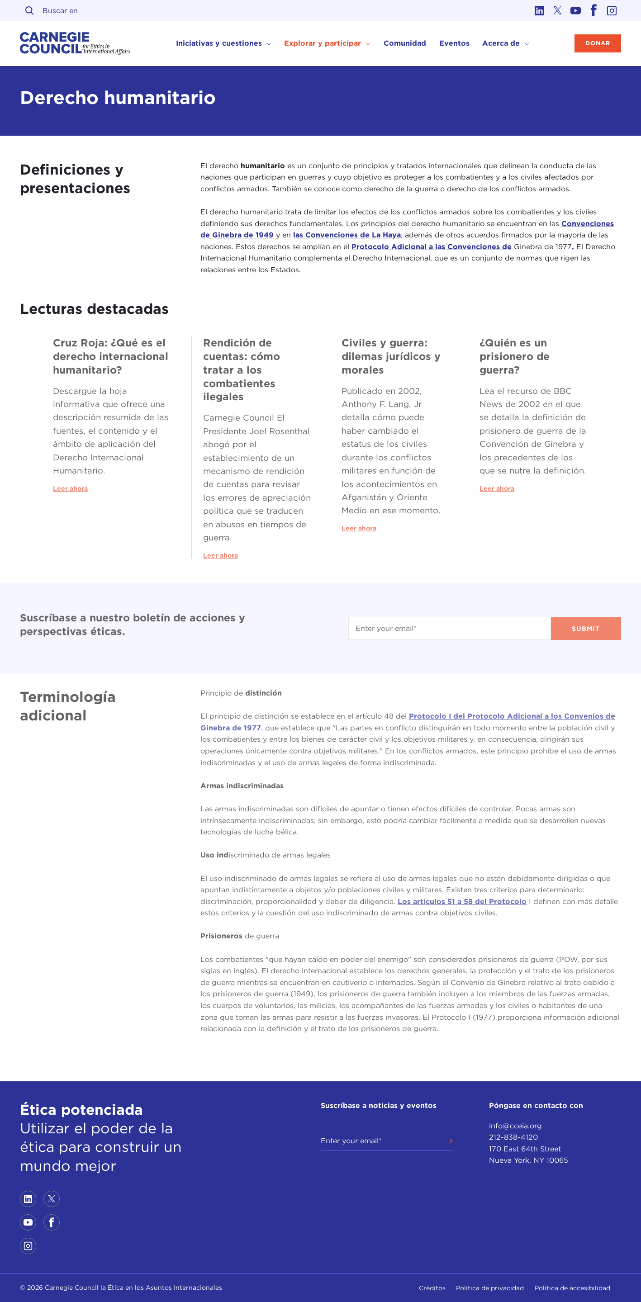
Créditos (432, 1288)
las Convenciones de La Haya (347, 235)
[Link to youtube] (576, 10)
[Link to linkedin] (540, 10)
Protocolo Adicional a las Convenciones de (431, 246)
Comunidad (405, 43)
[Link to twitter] (558, 10)
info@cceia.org (515, 1126)
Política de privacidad (490, 1288)
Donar (597, 43)
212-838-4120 (513, 1137)
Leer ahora (70, 488)
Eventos (454, 43)
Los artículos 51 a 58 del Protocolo (462, 901)
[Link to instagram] (612, 10)
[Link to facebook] (594, 10)
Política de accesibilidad (572, 1288)
